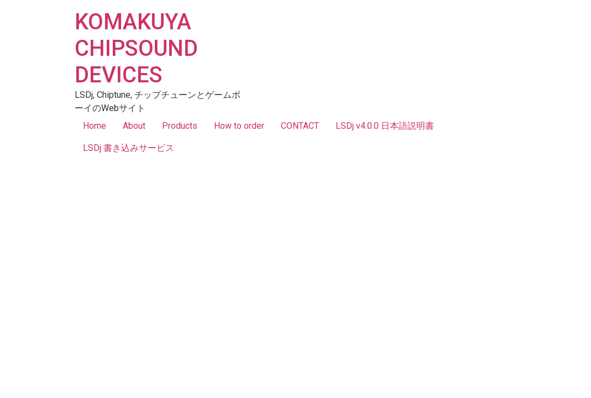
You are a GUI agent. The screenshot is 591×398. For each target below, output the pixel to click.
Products (179, 126)
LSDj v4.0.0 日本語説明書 (385, 126)
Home (94, 126)
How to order (239, 126)
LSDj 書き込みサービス (128, 148)
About (134, 126)
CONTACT (300, 126)
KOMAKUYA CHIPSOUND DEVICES (136, 48)
